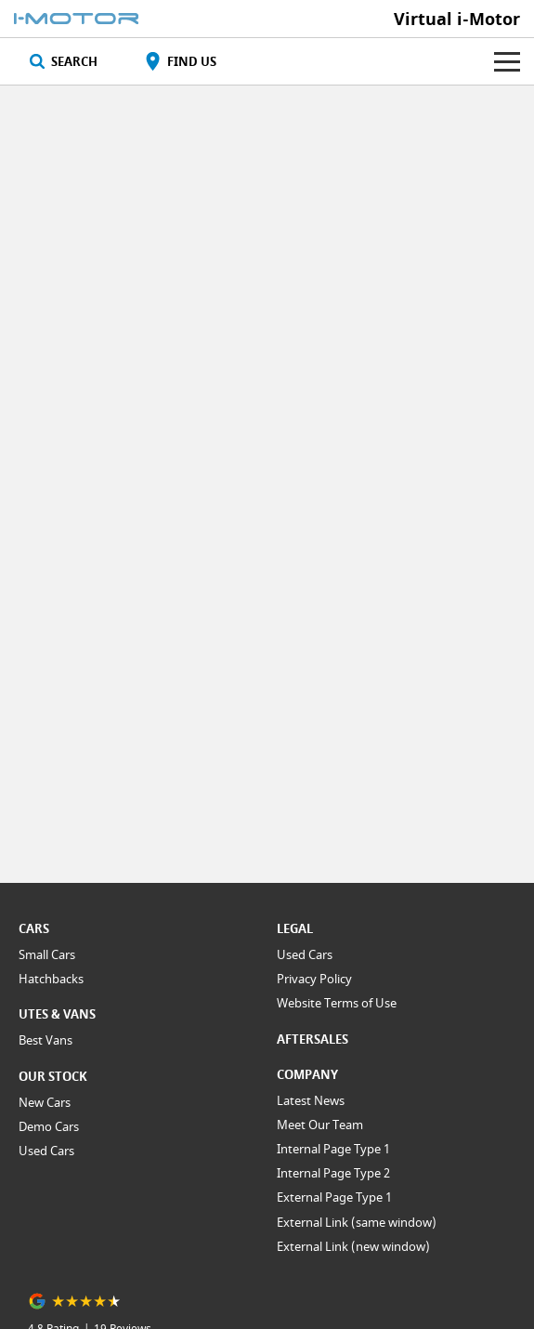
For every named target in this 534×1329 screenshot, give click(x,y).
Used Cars (46, 1150)
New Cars (45, 1102)
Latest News (311, 1100)
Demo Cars (49, 1126)
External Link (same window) (356, 1222)
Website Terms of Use (337, 1002)
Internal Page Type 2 (333, 1173)
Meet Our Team (320, 1124)
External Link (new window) (353, 1246)
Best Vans (45, 1040)
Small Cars (47, 954)
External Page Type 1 (334, 1197)
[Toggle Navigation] (507, 61)
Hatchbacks (51, 978)
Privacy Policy (314, 978)
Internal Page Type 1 (333, 1148)
